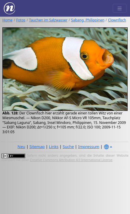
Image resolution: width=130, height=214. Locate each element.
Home (7, 20)
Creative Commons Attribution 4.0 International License (71, 160)
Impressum (88, 146)
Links (53, 146)
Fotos (21, 20)
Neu (21, 146)
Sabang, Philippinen (87, 20)
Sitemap (37, 146)
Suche (68, 146)
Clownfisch (117, 20)
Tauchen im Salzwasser (48, 20)
